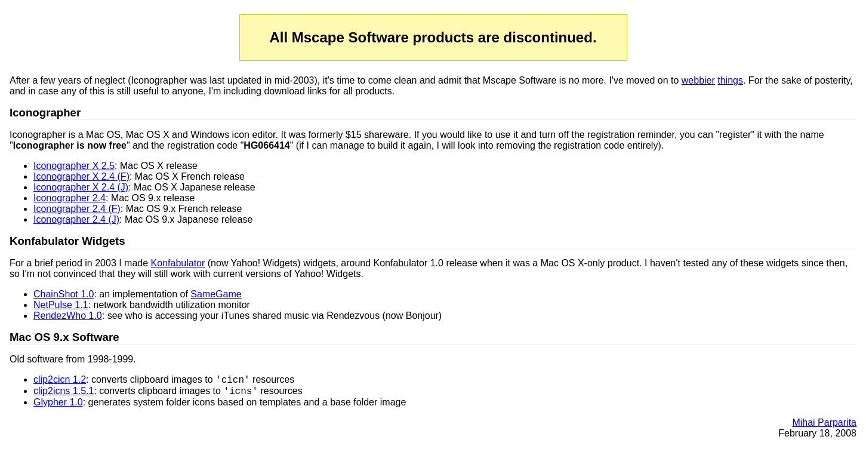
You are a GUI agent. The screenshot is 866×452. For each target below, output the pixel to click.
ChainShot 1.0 (63, 294)
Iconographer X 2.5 (74, 166)
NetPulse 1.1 (60, 305)
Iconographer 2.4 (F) (77, 209)
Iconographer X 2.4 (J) (80, 187)
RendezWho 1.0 (67, 315)
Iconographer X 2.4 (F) (81, 176)
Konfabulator (178, 263)
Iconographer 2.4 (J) (76, 219)
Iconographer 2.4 (69, 198)
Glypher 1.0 (58, 406)
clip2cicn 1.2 (59, 381)
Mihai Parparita (824, 426)
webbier (698, 80)
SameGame (215, 294)
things (730, 80)
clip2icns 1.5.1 (63, 394)
